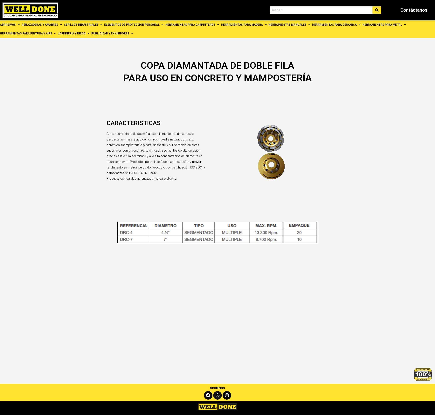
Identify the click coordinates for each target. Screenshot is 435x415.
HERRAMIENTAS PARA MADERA (244, 24)
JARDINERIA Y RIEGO (74, 33)
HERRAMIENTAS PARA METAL (384, 24)
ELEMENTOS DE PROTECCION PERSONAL (133, 24)
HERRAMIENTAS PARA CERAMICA (336, 24)
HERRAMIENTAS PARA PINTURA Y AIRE (28, 33)
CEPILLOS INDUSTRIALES (83, 24)
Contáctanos (413, 10)
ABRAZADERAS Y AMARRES (42, 24)
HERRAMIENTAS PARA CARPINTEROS (192, 24)
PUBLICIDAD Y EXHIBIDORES (112, 33)
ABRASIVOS (10, 24)
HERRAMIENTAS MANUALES (289, 24)
